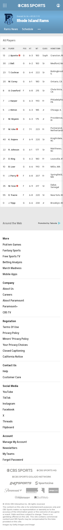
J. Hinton (12, 109)
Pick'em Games (12, 244)
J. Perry (12, 175)
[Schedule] (27, 29)
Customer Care (12, 377)
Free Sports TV (11, 256)
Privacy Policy (11, 333)
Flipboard (8, 427)
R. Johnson (13, 149)
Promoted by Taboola (49, 223)
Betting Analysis (12, 262)
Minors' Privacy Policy (16, 339)
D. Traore (12, 195)
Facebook (8, 409)
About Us (8, 289)
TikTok (6, 398)
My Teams (8, 454)
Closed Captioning (14, 350)
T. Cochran (13, 72)
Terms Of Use (11, 327)
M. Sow (12, 186)
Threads (8, 421)
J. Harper (12, 100)
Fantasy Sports (12, 250)
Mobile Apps (10, 274)
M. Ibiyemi (13, 119)
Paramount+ (10, 306)
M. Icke (12, 129)
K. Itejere (13, 139)
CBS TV (7, 312)
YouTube (8, 392)
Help (5, 371)
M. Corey (12, 81)
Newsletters (10, 448)
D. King (11, 158)
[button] (39, 29)
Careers (7, 294)
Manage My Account (15, 442)
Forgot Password (13, 459)
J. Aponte (13, 55)
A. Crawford (14, 90)
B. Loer (11, 166)
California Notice (13, 356)
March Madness (12, 268)
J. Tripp (11, 203)
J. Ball (11, 63)
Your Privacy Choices (15, 345)
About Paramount (13, 300)
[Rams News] (11, 29)
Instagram (9, 403)
